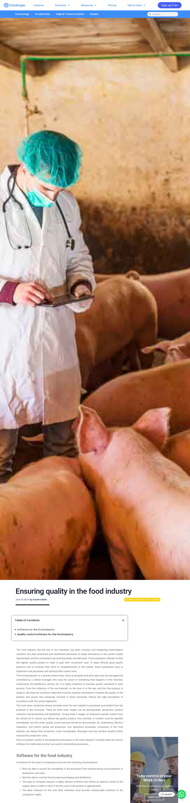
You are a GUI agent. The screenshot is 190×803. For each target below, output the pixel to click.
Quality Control (135, 599)
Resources (89, 5)
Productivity (42, 14)
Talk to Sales (136, 5)
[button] (123, 620)
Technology (22, 14)
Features (39, 5)
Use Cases (152, 599)
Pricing (112, 5)
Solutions (62, 5)
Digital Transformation (70, 14)
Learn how (154, 797)
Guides (94, 14)
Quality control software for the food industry (45, 634)
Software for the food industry (36, 629)
